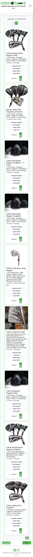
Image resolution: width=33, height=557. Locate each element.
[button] (19, 23)
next (26, 543)
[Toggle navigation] (30, 6)
